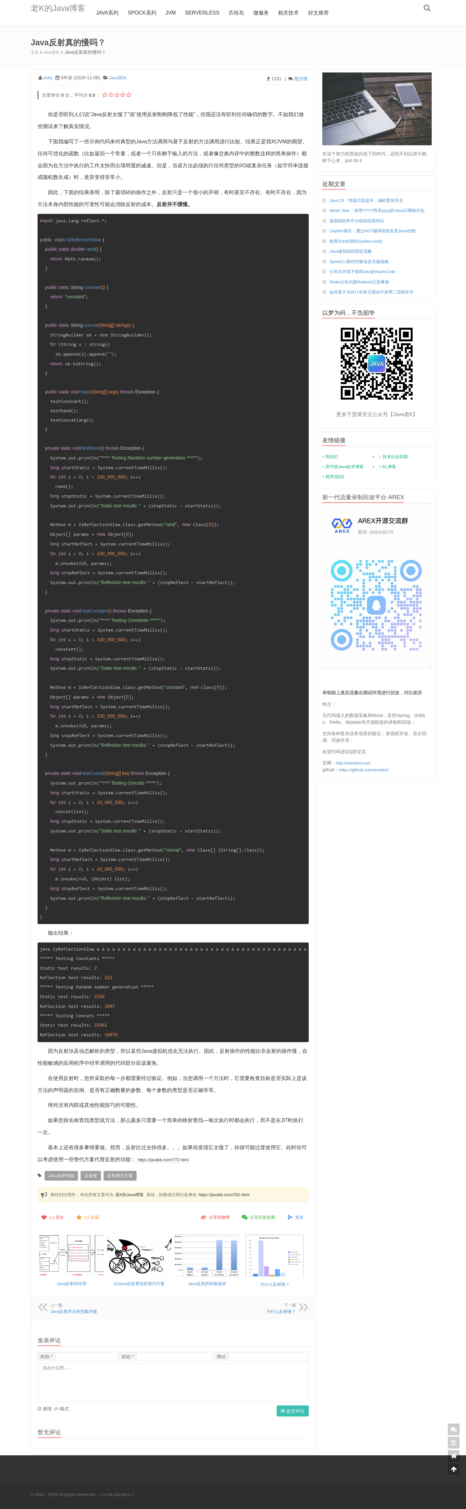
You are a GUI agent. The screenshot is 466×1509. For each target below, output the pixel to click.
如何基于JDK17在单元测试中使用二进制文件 (374, 300)
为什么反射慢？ (275, 1282)
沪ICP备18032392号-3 (122, 1493)
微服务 (272, 13)
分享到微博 (215, 1216)
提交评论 (293, 1409)
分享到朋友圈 (258, 1216)
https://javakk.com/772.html (169, 1159)
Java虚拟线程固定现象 (352, 258)
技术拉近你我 (395, 464)
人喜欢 (52, 1216)
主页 (35, 52)
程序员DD (335, 484)
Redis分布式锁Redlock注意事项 (361, 289)
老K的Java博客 (63, 12)
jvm (181, 13)
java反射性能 (60, 1175)
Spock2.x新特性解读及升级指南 (361, 268)
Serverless (213, 13)
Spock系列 (153, 13)
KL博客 (389, 474)
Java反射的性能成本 (207, 1281)
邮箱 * (128, 1355)
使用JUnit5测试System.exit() (358, 248)
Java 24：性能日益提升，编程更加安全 (369, 200)
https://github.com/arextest (365, 777)
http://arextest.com (354, 771)
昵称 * (46, 1355)
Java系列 (118, 13)
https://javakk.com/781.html (224, 1193)
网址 (221, 1355)
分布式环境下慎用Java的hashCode (364, 279)
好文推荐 (329, 13)
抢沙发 (301, 78)
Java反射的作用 (71, 1281)
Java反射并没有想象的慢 (75, 1309)
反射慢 (88, 1175)
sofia (48, 77)
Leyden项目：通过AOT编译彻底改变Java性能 (375, 237)
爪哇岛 (247, 13)
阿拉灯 (332, 464)
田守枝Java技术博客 (345, 474)
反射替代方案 (116, 1175)
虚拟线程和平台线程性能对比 (358, 227)
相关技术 (299, 13)
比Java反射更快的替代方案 (139, 1281)
